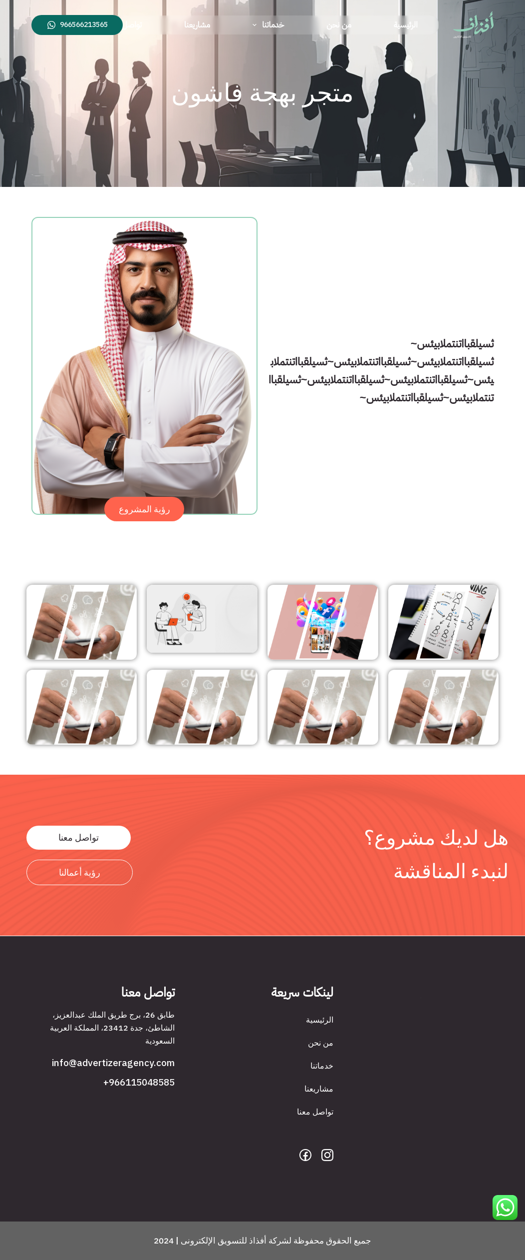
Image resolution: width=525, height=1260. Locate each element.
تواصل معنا (124, 24)
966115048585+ (139, 1082)
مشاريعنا (197, 24)
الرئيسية (406, 24)
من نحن (338, 24)
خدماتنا (266, 25)
